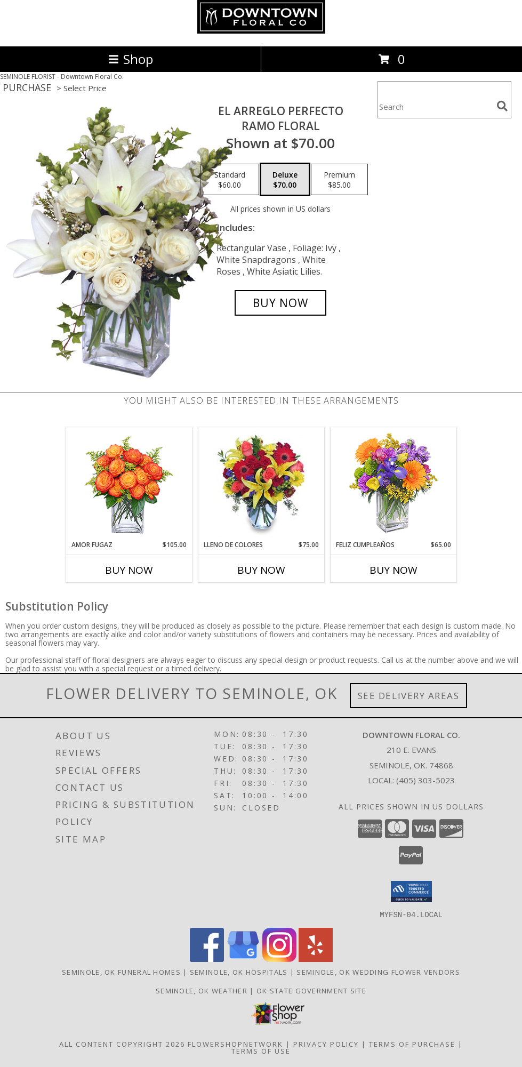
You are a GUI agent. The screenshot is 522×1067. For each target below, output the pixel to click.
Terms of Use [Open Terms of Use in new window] (261, 1050)
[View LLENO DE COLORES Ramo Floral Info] (261, 483)
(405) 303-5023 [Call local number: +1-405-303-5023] (425, 780)
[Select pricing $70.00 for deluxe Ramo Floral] (285, 179)
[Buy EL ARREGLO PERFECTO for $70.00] (280, 303)
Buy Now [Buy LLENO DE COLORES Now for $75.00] (261, 570)
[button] (411, 891)
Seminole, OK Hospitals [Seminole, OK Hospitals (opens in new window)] (239, 971)
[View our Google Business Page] (243, 958)
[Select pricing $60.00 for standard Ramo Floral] (230, 179)
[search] (502, 106)
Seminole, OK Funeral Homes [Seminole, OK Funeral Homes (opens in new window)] (121, 971)
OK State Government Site (311, 990)
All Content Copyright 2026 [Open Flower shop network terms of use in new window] (122, 1043)
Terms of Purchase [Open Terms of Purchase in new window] (412, 1043)
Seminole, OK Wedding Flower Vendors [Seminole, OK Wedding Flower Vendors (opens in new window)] (378, 971)
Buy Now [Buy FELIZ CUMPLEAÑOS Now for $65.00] (393, 570)
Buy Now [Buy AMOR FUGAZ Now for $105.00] (129, 570)
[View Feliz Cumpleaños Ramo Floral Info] (393, 484)
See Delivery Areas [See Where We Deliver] (409, 695)
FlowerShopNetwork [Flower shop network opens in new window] (235, 1043)
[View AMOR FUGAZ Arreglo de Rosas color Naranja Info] (128, 484)
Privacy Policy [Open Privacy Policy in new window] (326, 1043)
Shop (130, 59)
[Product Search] (435, 106)
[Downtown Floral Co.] (261, 31)
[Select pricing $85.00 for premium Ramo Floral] (339, 179)
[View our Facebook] (207, 958)
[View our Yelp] (316, 958)
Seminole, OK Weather (201, 990)
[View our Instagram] (279, 958)
